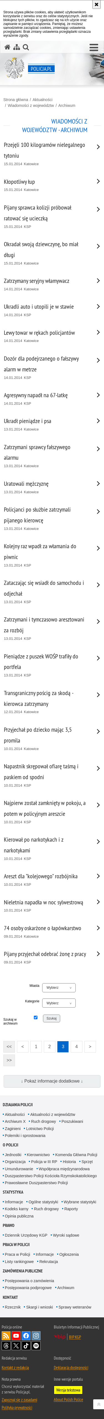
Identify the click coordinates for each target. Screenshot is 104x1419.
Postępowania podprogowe (28, 1287)
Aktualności (42, 99)
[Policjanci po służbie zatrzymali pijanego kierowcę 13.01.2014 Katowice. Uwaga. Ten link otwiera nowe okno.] (45, 519)
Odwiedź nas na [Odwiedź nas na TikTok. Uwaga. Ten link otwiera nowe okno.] (26, 1345)
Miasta (34, 986)
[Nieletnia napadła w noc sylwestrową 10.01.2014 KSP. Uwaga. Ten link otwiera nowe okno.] (45, 906)
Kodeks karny (17, 1209)
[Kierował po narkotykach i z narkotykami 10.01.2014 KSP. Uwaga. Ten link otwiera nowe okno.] (45, 849)
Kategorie (32, 1001)
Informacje (14, 1202)
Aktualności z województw (52, 1114)
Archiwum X (15, 1121)
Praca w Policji (16, 1244)
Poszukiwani (72, 1121)
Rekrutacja (48, 1261)
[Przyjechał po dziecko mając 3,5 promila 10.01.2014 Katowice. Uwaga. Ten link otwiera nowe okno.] (45, 739)
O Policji (10, 1145)
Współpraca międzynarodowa (64, 1169)
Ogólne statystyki (43, 1202)
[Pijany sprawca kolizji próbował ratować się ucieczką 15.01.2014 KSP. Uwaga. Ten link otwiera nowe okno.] (45, 217)
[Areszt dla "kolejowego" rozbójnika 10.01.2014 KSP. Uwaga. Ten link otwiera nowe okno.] (45, 880)
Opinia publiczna (19, 1216)
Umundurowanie (19, 1169)
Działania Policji (18, 1105)
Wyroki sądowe (66, 1235)
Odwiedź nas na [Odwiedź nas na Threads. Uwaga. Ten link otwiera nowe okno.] (6, 1345)
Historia (69, 1161)
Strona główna (15, 99)
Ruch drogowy (43, 1121)
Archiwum (66, 105)
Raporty (71, 1209)
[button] (94, 48)
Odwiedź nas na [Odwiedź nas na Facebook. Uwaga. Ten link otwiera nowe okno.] (26, 1335)
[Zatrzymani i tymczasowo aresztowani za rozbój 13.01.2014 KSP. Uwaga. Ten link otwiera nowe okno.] (45, 629)
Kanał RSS (6, 1335)
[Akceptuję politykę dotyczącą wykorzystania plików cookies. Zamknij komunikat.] (96, 4)
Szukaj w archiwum (10, 1021)
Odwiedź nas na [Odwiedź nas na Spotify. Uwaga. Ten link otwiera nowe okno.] (36, 1345)
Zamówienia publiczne (23, 1271)
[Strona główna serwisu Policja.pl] (7, 47)
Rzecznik (13, 1307)
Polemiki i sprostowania (25, 1135)
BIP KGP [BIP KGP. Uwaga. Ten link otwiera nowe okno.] (75, 1337)
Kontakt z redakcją (15, 1367)
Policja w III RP (44, 1161)
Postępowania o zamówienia (29, 1281)
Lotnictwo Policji (40, 1128)
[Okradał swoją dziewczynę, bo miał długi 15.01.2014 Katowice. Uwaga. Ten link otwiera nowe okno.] (45, 253)
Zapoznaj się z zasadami (19, 1399)
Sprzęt (87, 1161)
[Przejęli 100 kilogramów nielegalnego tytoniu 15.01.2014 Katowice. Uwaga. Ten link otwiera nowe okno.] (45, 154)
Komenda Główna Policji (76, 1155)
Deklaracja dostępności (71, 1367)
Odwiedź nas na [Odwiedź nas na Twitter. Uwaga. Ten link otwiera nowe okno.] (16, 1345)
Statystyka (13, 1192)
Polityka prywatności (17, 1407)
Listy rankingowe (19, 1261)
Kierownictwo (38, 1155)
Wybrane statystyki (80, 1202)
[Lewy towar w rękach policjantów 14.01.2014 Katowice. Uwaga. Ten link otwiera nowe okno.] (45, 336)
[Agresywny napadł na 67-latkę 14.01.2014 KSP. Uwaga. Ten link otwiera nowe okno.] (45, 399)
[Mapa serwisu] (16, 47)
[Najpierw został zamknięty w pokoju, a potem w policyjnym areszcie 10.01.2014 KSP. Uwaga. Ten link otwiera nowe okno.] (45, 812)
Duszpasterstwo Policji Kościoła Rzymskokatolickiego (51, 1176)
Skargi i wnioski (39, 1307)
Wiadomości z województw (31, 105)
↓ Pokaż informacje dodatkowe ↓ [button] (52, 1081)
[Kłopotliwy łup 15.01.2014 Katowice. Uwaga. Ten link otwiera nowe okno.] (45, 185)
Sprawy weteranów (75, 1307)
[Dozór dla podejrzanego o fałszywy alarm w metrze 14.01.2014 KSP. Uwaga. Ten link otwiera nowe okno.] (45, 368)
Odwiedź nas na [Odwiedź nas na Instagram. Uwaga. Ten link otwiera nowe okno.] (36, 1335)
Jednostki (13, 1155)
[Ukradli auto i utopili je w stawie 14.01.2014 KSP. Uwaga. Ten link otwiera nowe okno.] (45, 310)
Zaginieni (13, 1128)
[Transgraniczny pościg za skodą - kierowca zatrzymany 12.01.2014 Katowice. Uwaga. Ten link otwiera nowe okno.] (45, 702)
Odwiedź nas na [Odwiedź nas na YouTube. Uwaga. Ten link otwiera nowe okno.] (16, 1335)
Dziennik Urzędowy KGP (26, 1235)
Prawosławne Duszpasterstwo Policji (36, 1183)
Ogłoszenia (69, 1254)
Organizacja (15, 1161)
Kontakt (10, 1297)
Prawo (8, 1225)
